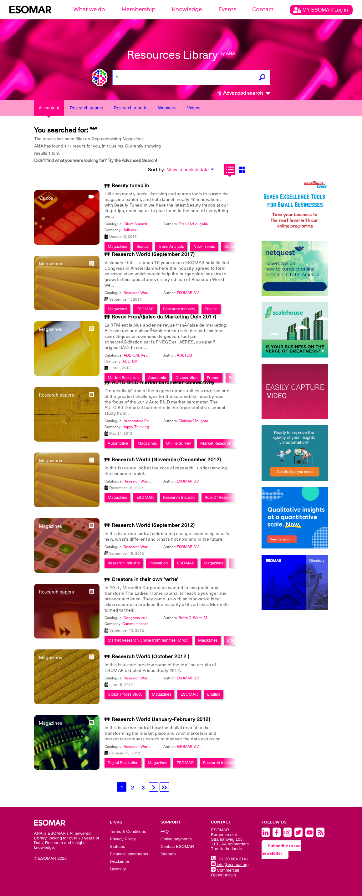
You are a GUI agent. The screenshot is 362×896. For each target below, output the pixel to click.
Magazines (117, 309)
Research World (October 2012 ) (150, 656)
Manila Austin (215, 617)
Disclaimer (119, 861)
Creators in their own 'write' (145, 579)
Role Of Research (220, 497)
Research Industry (179, 309)
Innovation (158, 563)
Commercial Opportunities (225, 872)
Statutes (117, 846)
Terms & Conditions (128, 831)
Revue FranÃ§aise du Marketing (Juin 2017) (164, 317)
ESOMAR (145, 309)
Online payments (176, 839)
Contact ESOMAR (177, 846)
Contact (262, 10)
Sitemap (168, 854)
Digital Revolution (123, 762)
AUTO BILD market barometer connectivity (163, 382)
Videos (194, 107)
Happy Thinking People (142, 426)
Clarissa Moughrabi (195, 420)
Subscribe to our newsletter (281, 849)
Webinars (167, 107)
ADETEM (184, 355)
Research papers (86, 107)
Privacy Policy (123, 839)
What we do (89, 10)
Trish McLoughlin (193, 224)
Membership (138, 10)
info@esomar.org (229, 864)
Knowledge (187, 10)
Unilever (129, 230)
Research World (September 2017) (153, 254)
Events (227, 10)
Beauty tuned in (130, 186)
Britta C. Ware (190, 617)
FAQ (165, 831)
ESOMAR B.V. (188, 292)
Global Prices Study (125, 694)
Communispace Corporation (146, 623)
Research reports (130, 107)
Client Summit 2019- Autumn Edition (155, 224)
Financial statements (129, 854)
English (211, 309)
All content (49, 107)
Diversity (118, 869)
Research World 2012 (142, 481)
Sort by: (156, 170)
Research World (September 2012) (153, 525)
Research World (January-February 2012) (161, 719)
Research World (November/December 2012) (166, 460)
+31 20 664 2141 (229, 859)
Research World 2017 (142, 292)
